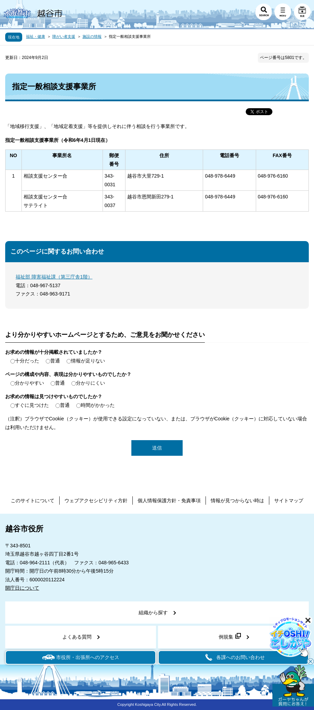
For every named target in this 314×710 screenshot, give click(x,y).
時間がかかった (98, 405)
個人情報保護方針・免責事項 (169, 500)
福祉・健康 (35, 36)
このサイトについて (32, 500)
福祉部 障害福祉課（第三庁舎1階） (54, 277)
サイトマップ (288, 500)
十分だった (27, 360)
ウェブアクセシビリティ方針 (96, 500)
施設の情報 (92, 36)
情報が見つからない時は (237, 500)
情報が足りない (88, 360)
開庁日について (22, 588)
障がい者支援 (63, 36)
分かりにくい (90, 383)
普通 (55, 360)
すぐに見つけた (32, 405)
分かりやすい (29, 383)
